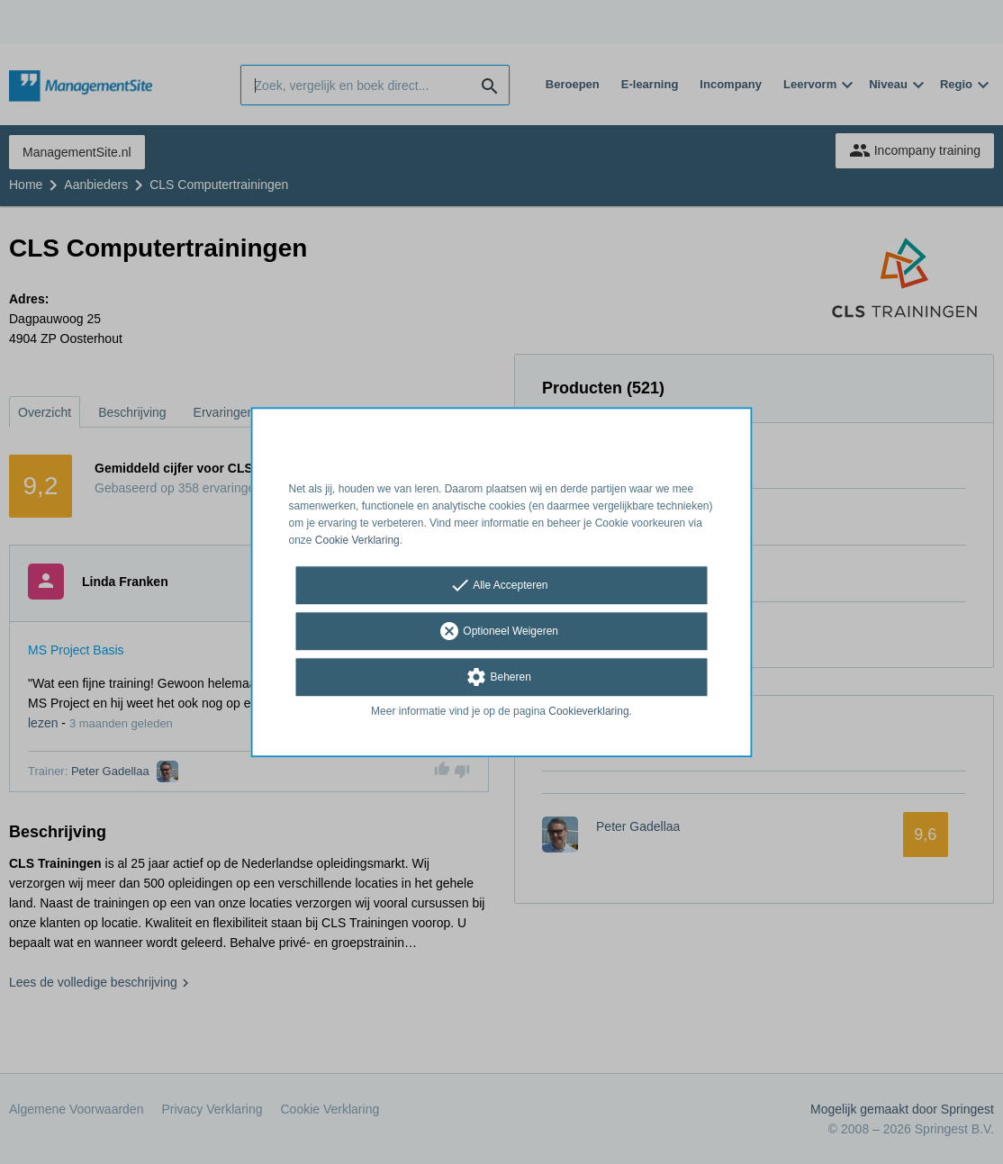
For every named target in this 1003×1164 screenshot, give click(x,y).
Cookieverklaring (588, 712)
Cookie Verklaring (357, 540)
